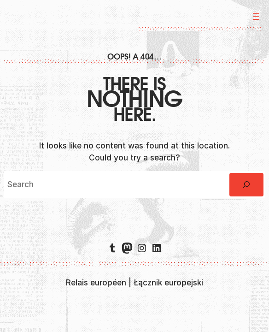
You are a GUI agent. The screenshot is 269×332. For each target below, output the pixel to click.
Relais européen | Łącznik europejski (134, 282)
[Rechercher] (246, 184)
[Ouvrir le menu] (256, 16)
